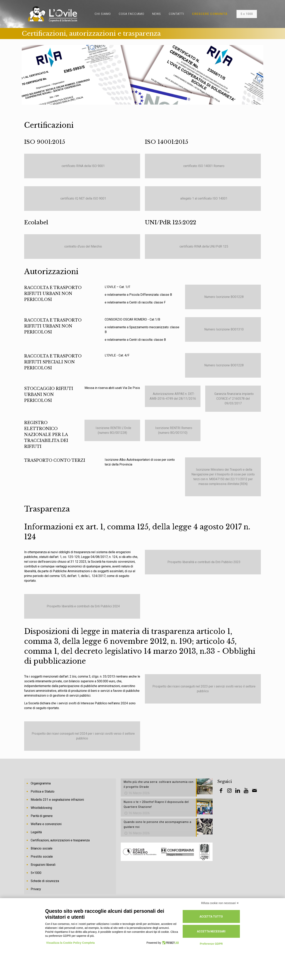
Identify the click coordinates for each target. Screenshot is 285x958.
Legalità (36, 832)
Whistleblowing (41, 808)
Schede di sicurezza (45, 881)
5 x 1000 (246, 14)
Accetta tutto (211, 916)
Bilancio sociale (41, 848)
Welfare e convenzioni (46, 824)
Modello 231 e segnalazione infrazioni (57, 800)
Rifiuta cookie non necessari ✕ (220, 903)
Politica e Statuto (42, 791)
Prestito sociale (42, 856)
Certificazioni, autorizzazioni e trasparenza (60, 840)
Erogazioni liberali (43, 865)
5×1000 (36, 873)
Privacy (36, 889)
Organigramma (41, 783)
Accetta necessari (211, 931)
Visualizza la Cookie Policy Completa (70, 942)
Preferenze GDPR (211, 943)
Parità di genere (42, 816)
